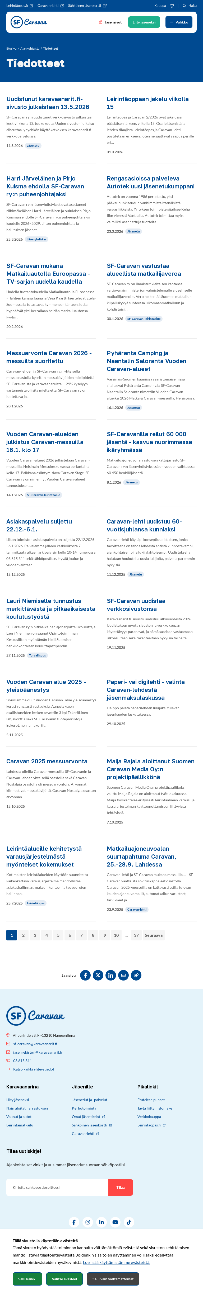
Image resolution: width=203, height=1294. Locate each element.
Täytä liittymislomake (154, 1108)
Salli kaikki (27, 1279)
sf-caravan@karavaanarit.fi (35, 1043)
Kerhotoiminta (84, 1108)
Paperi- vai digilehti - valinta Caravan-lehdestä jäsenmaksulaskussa (146, 689)
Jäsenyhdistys (36, 239)
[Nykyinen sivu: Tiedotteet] (50, 48)
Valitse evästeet (64, 1279)
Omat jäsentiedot (88, 1116)
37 (136, 935)
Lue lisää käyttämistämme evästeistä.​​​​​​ (116, 1262)
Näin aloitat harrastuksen (27, 1108)
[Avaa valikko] (178, 22)
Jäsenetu (33, 146)
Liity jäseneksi (17, 1099)
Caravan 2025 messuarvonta (46, 761)
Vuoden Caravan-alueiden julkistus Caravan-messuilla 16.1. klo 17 (45, 441)
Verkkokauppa (149, 1116)
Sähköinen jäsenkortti (92, 1125)
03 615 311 (22, 1060)
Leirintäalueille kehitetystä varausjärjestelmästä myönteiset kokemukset (44, 856)
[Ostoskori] (172, 6)
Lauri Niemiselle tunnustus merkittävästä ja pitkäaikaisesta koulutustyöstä (50, 608)
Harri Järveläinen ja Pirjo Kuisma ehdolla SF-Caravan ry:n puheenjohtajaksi (45, 186)
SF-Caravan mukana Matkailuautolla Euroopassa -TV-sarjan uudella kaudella (48, 273)
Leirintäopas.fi (151, 1125)
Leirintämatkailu (19, 1125)
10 (116, 935)
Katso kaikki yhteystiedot (33, 1069)
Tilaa (120, 1187)
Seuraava (154, 935)
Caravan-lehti (136, 909)
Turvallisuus (37, 655)
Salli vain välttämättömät (113, 1279)
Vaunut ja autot (18, 1116)
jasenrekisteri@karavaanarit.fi (37, 1052)
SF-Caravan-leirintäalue (143, 319)
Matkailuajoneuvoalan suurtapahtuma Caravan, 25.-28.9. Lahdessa (141, 856)
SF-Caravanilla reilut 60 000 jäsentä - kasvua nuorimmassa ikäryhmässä (149, 441)
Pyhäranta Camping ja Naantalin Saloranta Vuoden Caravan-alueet (146, 360)
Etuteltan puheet (151, 1099)
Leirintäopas (35, 903)
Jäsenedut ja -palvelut (89, 1099)
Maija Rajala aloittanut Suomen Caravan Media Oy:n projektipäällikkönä (151, 769)
